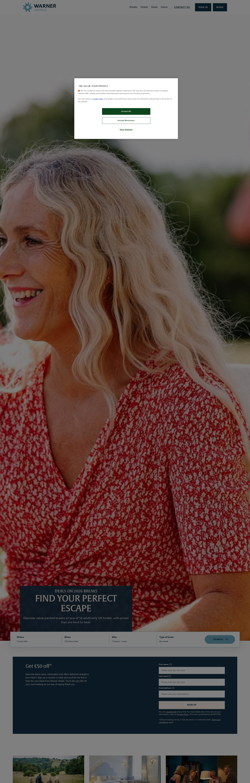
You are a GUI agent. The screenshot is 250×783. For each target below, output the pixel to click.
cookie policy (98, 99)
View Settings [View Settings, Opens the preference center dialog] (126, 129)
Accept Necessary (126, 120)
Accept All (126, 111)
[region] (126, 108)
